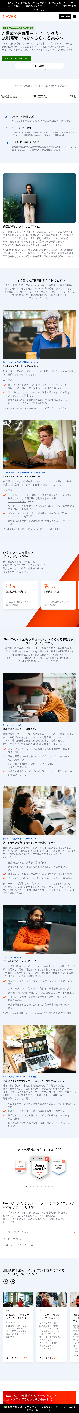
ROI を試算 (39, 66)
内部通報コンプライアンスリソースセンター (17, 1316)
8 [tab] (52, 1186)
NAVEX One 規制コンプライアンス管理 (24, 1012)
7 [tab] (49, 1186)
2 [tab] (30, 1186)
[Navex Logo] (9, 16)
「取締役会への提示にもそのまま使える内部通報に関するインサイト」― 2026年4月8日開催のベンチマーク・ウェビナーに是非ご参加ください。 (39, 6)
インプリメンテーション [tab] (16, 1232)
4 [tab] (37, 1186)
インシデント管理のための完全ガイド (50, 1316)
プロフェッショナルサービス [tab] (18, 1244)
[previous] (5, 1281)
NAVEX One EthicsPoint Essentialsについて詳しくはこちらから (35, 408)
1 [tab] (26, 1186)
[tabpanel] (39, 1167)
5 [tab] (41, 1186)
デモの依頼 (65, 16)
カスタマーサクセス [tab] (14, 1238)
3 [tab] (34, 1186)
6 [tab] (45, 1186)
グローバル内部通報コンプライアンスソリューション (44, 890)
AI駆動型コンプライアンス (16, 565)
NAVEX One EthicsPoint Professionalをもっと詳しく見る (32, 529)
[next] (12, 1281)
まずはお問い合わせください (16, 58)
